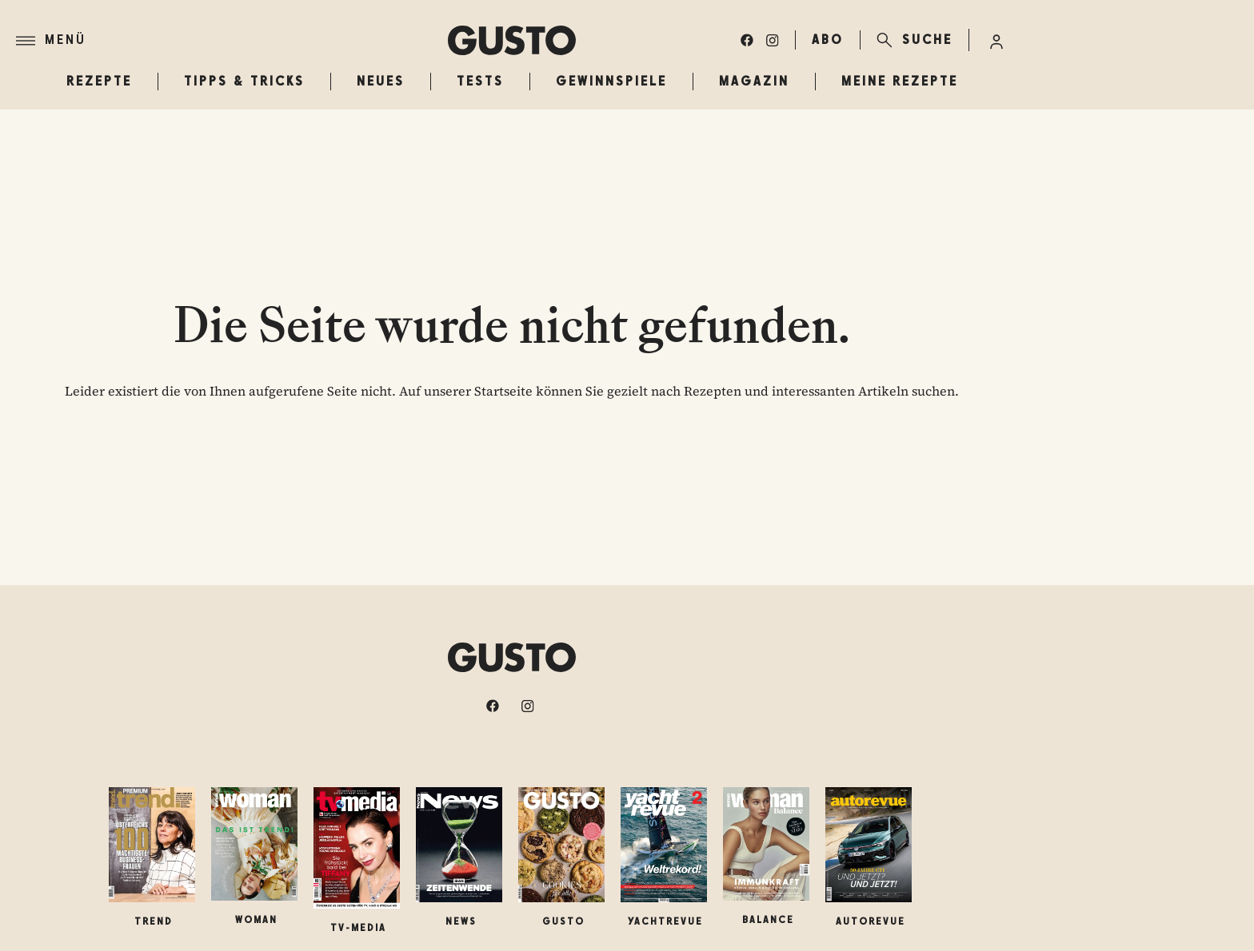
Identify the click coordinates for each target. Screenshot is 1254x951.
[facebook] (747, 40)
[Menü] (232, 40)
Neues (381, 81)
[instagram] (772, 40)
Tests (480, 81)
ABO (828, 39)
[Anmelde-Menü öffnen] (996, 40)
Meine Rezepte (899, 81)
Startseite (503, 391)
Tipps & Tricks (244, 81)
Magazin (754, 81)
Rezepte (99, 81)
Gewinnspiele (611, 81)
